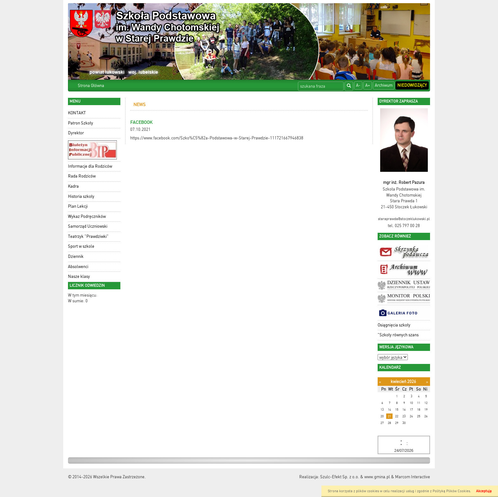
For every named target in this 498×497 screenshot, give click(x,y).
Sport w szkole (81, 246)
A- (358, 85)
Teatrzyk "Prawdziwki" (88, 236)
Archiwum (384, 85)
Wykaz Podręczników (87, 216)
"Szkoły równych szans (398, 334)
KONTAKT (77, 113)
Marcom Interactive (412, 476)
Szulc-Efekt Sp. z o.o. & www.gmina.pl (355, 476)
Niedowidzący (412, 85)
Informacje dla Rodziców (90, 166)
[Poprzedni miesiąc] (380, 381)
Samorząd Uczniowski (87, 226)
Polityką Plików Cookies (451, 491)
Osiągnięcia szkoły (394, 325)
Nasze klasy (79, 276)
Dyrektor (76, 133)
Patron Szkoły (80, 123)
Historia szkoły (81, 196)
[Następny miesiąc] (427, 381)
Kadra (73, 186)
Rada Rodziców (82, 176)
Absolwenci (78, 266)
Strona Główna (91, 85)
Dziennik (76, 256)
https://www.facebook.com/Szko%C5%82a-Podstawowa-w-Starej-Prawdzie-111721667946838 (216, 138)
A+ (367, 85)
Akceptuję (484, 491)
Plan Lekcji (78, 206)
